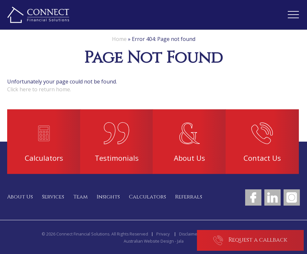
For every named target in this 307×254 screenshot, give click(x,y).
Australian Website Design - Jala (154, 241)
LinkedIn (272, 197)
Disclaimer (189, 234)
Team (80, 196)
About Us (20, 196)
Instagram (292, 197)
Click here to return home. (39, 89)
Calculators (147, 196)
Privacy (163, 234)
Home (119, 39)
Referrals (188, 196)
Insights (108, 196)
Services (53, 196)
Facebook (253, 197)
